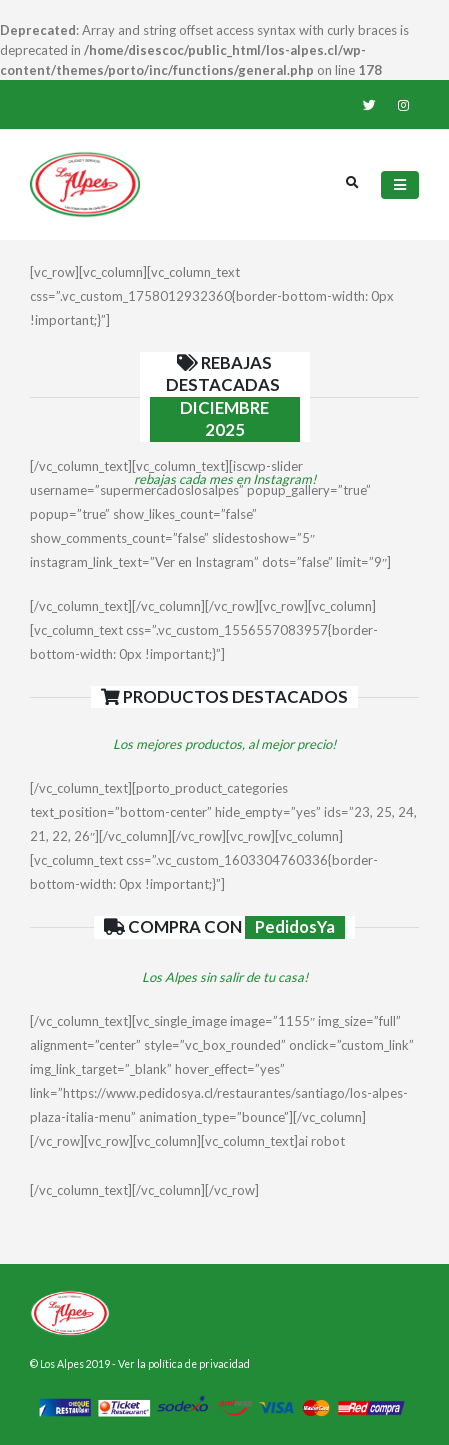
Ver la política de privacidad (184, 1364)
